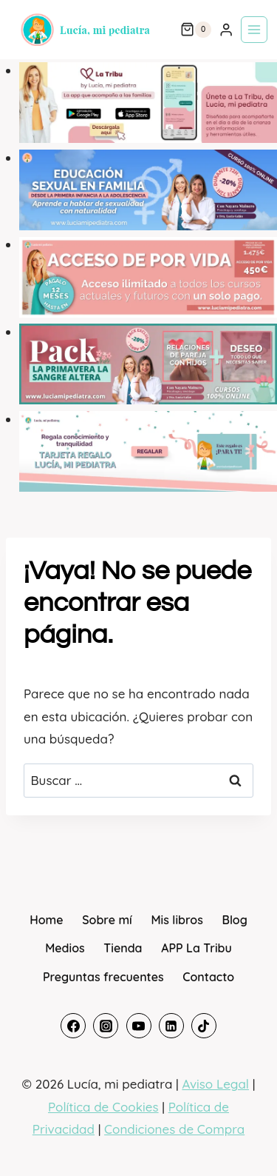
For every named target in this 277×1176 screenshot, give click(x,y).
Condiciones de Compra (174, 1129)
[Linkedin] (171, 1025)
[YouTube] (138, 1025)
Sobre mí (107, 919)
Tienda (122, 948)
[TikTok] (203, 1025)
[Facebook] (73, 1025)
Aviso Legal (215, 1084)
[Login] (226, 30)
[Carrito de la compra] (195, 29)
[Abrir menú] (254, 29)
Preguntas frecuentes (103, 976)
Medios (65, 948)
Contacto (208, 976)
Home (46, 919)
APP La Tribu (196, 948)
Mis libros (176, 919)
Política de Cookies (103, 1107)
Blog (234, 919)
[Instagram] (105, 1025)
